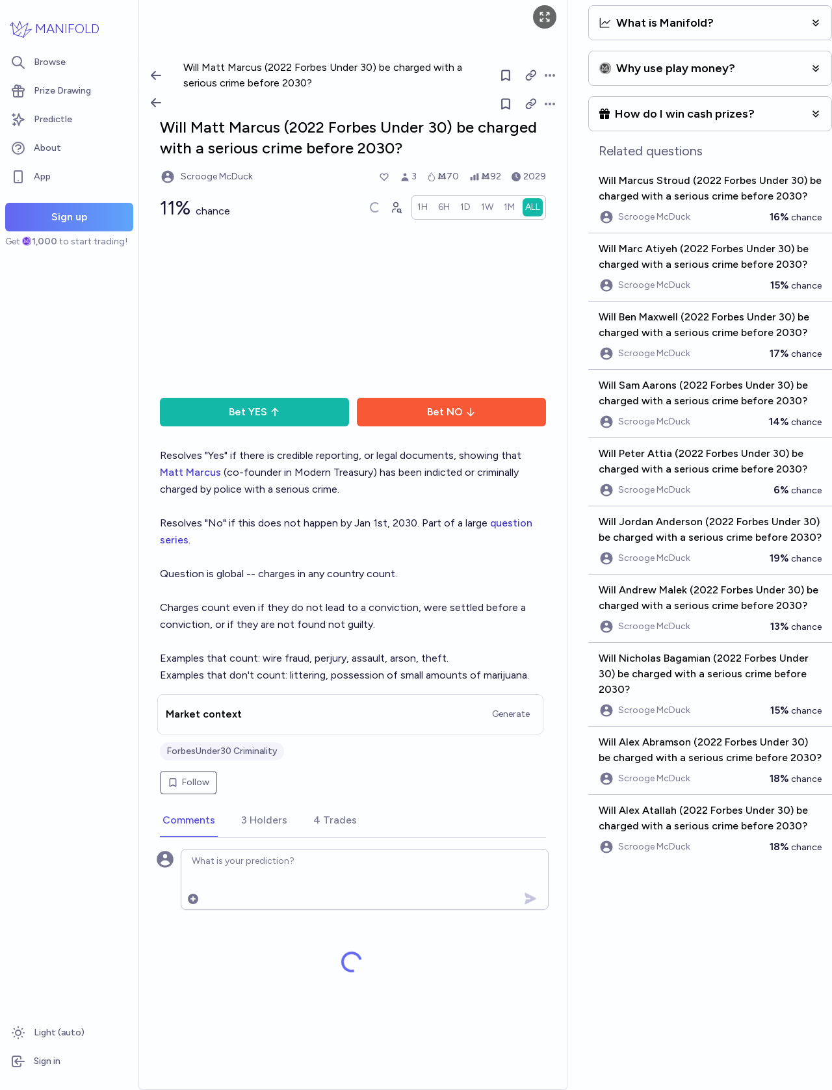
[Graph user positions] (396, 207)
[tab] (189, 821)
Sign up (69, 217)
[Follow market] (506, 104)
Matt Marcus (190, 472)
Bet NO (451, 412)
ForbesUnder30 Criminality (222, 751)
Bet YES (254, 412)
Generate (511, 714)
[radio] (422, 207)
